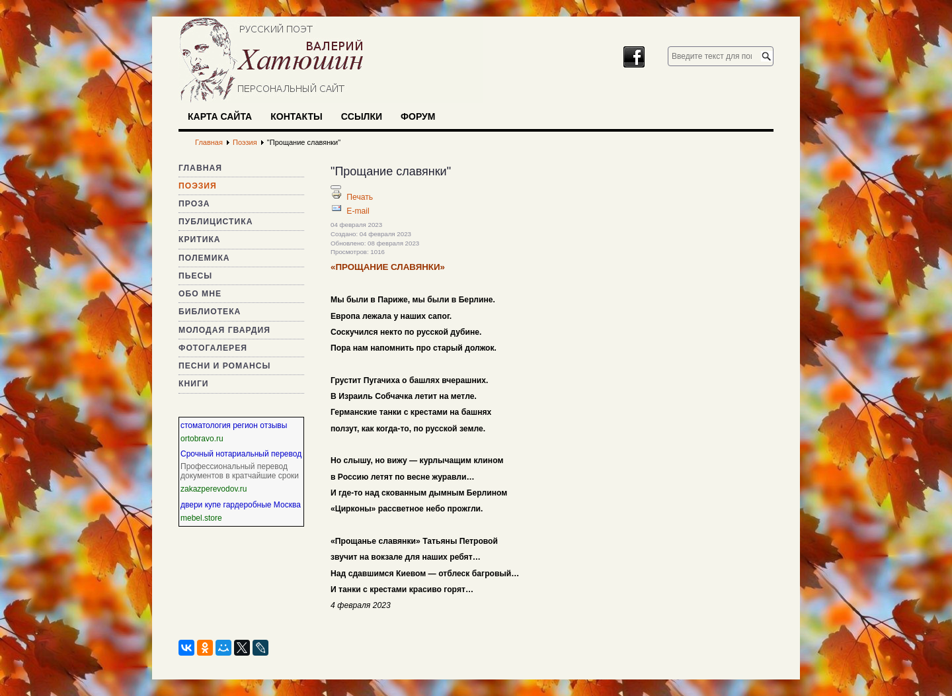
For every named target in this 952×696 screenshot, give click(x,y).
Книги (193, 383)
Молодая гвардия (224, 330)
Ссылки (361, 116)
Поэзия (197, 186)
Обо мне (199, 293)
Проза (194, 203)
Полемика (204, 258)
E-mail (357, 211)
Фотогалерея (212, 348)
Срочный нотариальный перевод (240, 453)
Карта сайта (220, 116)
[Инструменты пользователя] (336, 187)
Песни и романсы (224, 365)
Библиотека (209, 311)
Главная (200, 168)
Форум (418, 116)
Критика (199, 239)
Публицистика (215, 221)
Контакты (296, 116)
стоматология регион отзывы (233, 425)
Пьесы (195, 276)
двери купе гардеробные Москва (240, 504)
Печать (359, 197)
